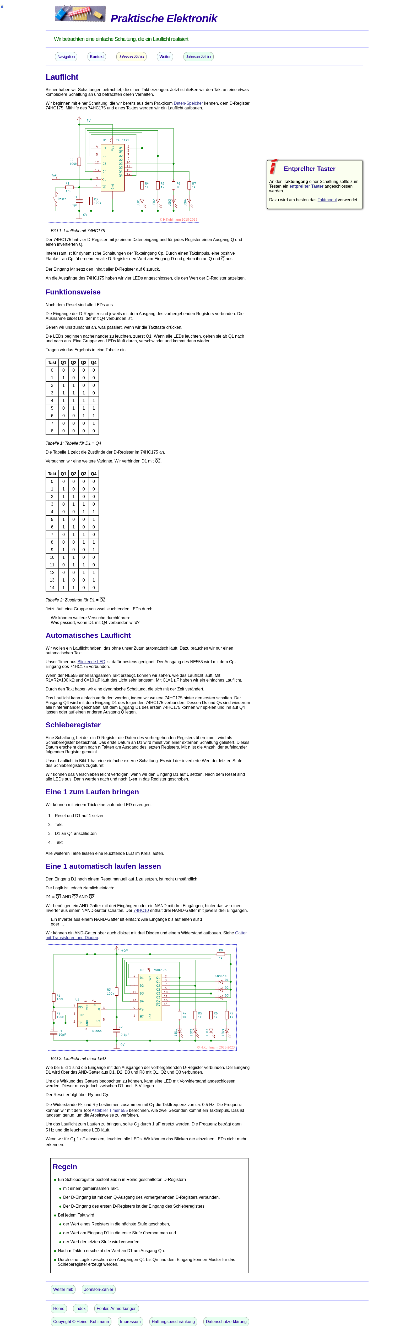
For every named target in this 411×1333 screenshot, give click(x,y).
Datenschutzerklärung (226, 1321)
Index (80, 1308)
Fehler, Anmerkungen (117, 1308)
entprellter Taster (306, 186)
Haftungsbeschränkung (173, 1321)
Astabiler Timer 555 (110, 1110)
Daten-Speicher (188, 103)
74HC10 (141, 910)
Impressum (130, 1321)
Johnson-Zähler (198, 56)
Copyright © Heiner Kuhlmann (81, 1321)
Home (58, 1308)
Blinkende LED (91, 662)
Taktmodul (327, 200)
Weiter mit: (63, 1289)
